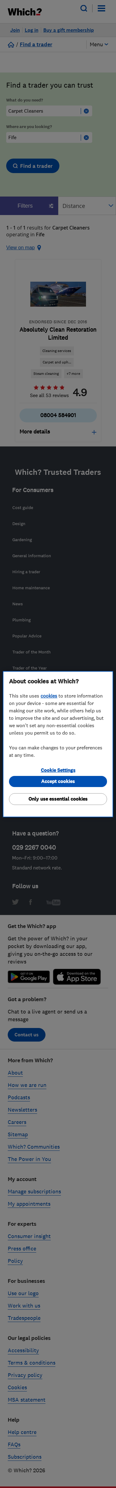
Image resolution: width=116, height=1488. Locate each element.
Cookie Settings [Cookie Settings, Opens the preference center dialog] (58, 770)
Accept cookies (58, 781)
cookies (49, 696)
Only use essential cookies (58, 799)
